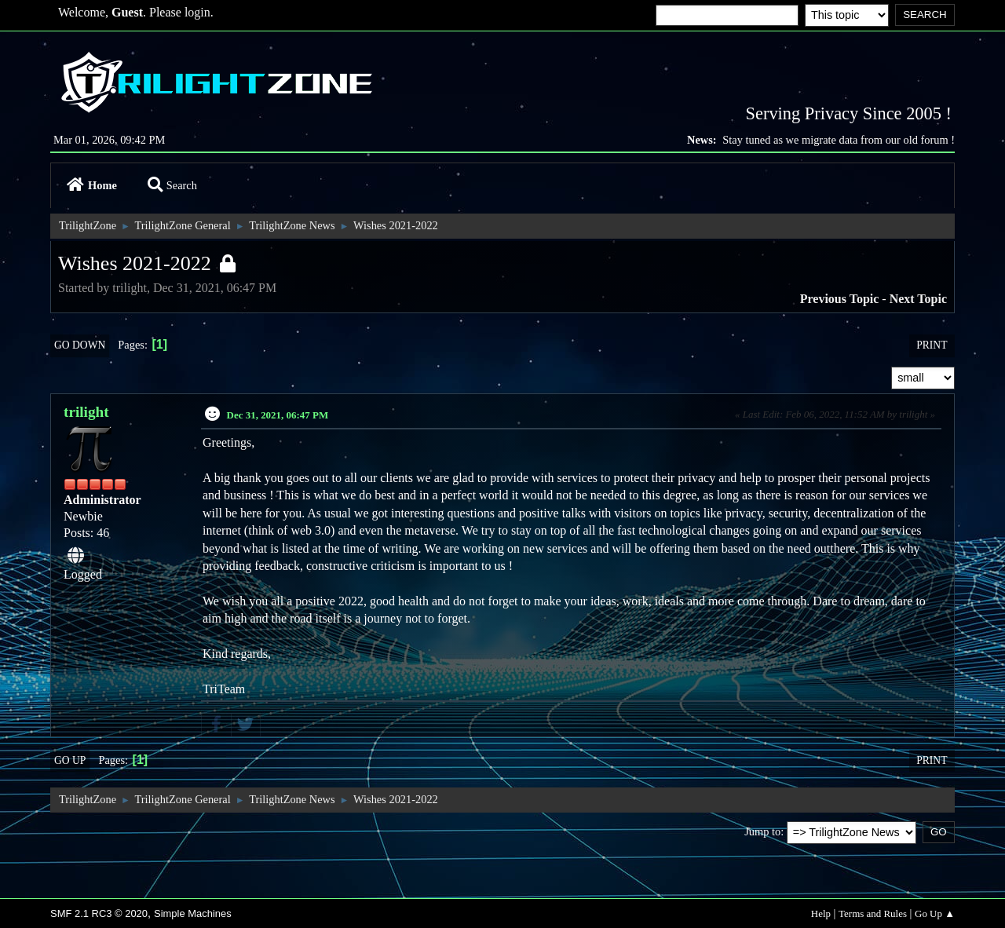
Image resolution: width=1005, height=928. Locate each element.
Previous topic (839, 298)
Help (821, 913)
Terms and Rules (873, 913)
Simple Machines (193, 913)
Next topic (918, 298)
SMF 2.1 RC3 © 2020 (99, 913)
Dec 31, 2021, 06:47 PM (278, 415)
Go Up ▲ (935, 913)
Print (931, 345)
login (197, 12)
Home (92, 185)
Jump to (762, 831)
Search (172, 185)
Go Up (70, 760)
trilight (86, 412)
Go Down (79, 345)
